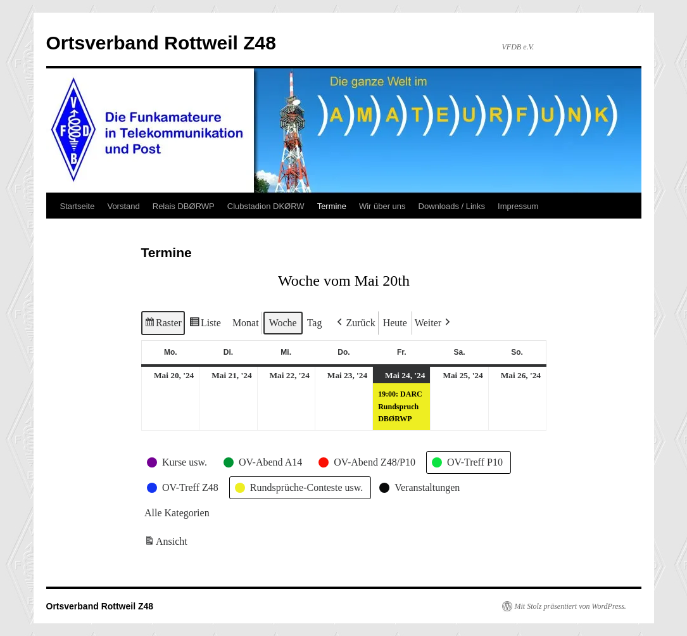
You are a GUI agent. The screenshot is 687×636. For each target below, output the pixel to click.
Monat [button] (245, 322)
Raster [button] (163, 324)
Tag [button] (314, 322)
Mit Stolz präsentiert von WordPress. (570, 606)
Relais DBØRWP (184, 206)
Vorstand (123, 206)
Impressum (518, 206)
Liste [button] (204, 324)
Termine (331, 206)
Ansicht (167, 543)
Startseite (77, 206)
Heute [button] (394, 322)
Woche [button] (282, 322)
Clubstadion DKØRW (266, 206)
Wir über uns (382, 206)
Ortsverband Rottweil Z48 (161, 42)
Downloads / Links (452, 206)
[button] (354, 323)
